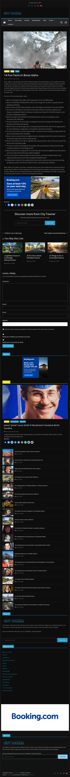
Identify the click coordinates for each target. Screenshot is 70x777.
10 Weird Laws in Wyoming (12, 233)
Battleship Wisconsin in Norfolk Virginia (26, 553)
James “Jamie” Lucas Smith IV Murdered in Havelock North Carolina (31, 427)
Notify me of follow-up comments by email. (16, 337)
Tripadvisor (5, 685)
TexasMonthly (6, 679)
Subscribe (50, 223)
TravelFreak (5, 682)
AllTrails (4, 655)
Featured (7, 71)
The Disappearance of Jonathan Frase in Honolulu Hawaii (31, 570)
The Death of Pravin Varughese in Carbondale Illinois (30, 511)
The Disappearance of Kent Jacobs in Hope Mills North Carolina (32, 545)
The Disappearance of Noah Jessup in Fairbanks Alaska (30, 536)
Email (4, 312)
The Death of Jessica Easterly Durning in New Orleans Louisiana (32, 587)
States (51, 20)
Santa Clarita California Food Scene (24, 502)
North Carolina (14, 421)
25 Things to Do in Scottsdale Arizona (56, 257)
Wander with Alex (7, 690)
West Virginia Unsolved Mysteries (56, 233)
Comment (6, 281)
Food (44, 20)
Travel (10, 20)
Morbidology (5, 671)
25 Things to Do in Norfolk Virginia (24, 579)
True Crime (18, 20)
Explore (4, 663)
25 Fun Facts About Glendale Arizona (34, 257)
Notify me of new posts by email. (12, 342)
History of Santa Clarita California (24, 519)
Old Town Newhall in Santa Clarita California (27, 451)
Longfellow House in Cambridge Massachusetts (12, 258)
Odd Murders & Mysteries (9, 674)
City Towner (16, 79)
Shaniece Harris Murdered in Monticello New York (29, 460)
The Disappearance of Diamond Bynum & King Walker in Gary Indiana (34, 562)
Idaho (12, 71)
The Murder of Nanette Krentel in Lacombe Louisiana (30, 528)
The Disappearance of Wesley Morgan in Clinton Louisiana (31, 485)
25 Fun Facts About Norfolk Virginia (25, 596)
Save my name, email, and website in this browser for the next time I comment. (29, 329)
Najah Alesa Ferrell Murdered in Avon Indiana (27, 468)
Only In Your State (7, 677)
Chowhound (5, 657)
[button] (54, 20)
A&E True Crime (6, 652)
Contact (10, 24)
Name (4, 304)
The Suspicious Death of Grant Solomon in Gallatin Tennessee (32, 604)
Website (5, 320)
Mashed (4, 668)
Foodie (4, 666)
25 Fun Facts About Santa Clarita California (27, 494)
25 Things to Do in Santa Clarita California (26, 477)
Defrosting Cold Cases (8, 660)
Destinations (36, 20)
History (26, 20)
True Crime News (7, 688)
